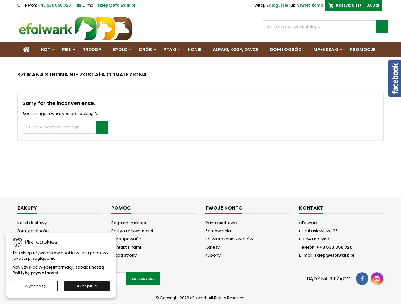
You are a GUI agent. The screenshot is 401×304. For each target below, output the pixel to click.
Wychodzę (35, 286)
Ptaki (170, 49)
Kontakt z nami (126, 247)
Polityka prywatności (132, 231)
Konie (194, 49)
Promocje (362, 49)
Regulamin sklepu (129, 223)
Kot (45, 49)
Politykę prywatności (35, 273)
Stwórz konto (310, 5)
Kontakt (311, 208)
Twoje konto (223, 208)
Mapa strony (124, 255)
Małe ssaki (325, 49)
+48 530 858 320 (54, 5)
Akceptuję (87, 286)
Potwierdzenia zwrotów (229, 239)
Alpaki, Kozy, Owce (235, 49)
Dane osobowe (221, 223)
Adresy (212, 247)
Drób (145, 49)
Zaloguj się (277, 5)
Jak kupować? (126, 239)
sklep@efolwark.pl (116, 5)
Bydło (120, 49)
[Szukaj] (325, 26)
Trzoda (92, 49)
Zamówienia (218, 231)
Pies (66, 49)
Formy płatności (33, 231)
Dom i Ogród (286, 49)
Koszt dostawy (32, 223)
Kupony (213, 255)
